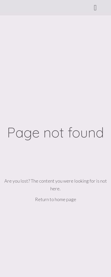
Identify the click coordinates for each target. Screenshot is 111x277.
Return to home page (55, 199)
